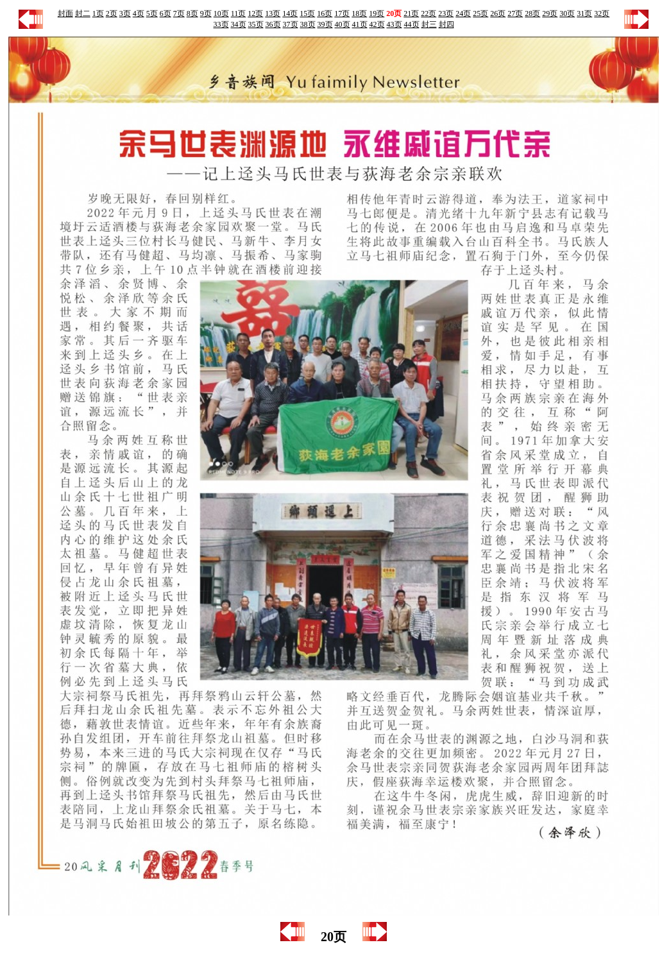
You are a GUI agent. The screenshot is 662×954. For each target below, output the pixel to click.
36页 (273, 24)
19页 (376, 13)
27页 (515, 13)
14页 (290, 13)
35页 (256, 24)
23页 (446, 13)
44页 (412, 24)
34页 (238, 24)
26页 (497, 13)
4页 (138, 13)
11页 (238, 13)
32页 (601, 13)
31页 (584, 13)
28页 (532, 13)
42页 (377, 24)
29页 (549, 13)
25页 (480, 13)
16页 (324, 13)
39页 (325, 24)
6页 (165, 13)
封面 (65, 13)
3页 (125, 13)
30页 (567, 13)
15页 (307, 13)
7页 (179, 13)
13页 (272, 13)
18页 (359, 13)
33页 (221, 24)
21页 (411, 13)
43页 (394, 24)
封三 (429, 24)
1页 (98, 13)
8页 (192, 13)
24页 (463, 13)
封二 (82, 13)
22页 (428, 13)
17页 (342, 13)
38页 (308, 24)
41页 (360, 24)
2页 (111, 13)
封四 (446, 24)
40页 (342, 24)
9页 (206, 13)
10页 (221, 13)
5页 (152, 13)
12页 (255, 13)
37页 (290, 24)
